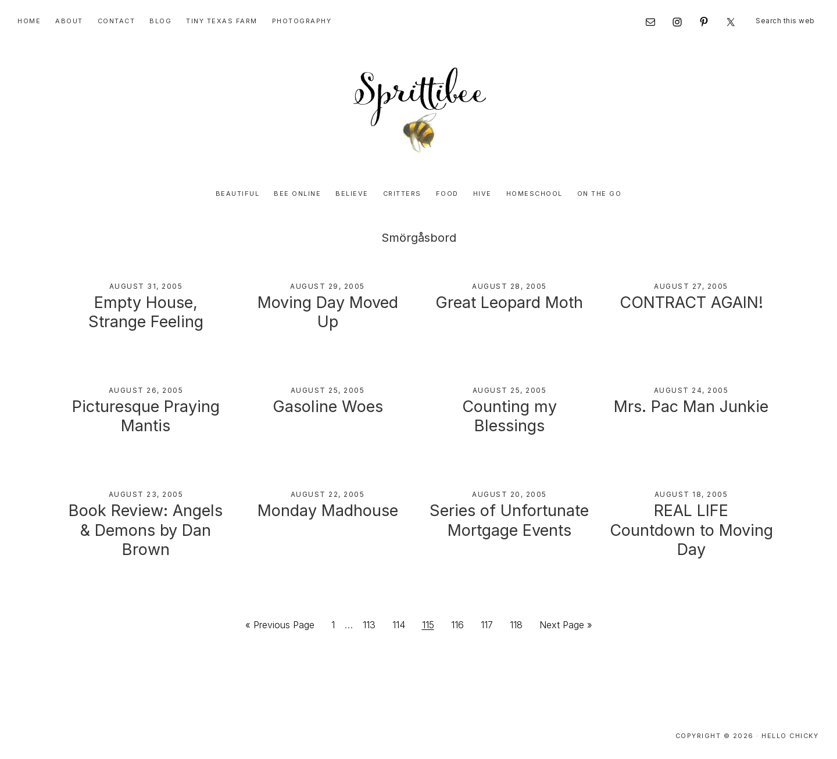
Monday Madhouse (327, 510)
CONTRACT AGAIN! (691, 302)
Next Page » (565, 627)
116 (460, 623)
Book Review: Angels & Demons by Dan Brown (146, 530)
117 (490, 623)
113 (372, 623)
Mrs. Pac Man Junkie (691, 406)
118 (519, 623)
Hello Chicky (789, 736)
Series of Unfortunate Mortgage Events (509, 520)
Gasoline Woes (328, 406)
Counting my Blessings (509, 416)
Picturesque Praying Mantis (146, 416)
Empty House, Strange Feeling (145, 312)
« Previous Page (279, 627)
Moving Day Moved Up (327, 312)
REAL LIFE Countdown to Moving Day (691, 530)
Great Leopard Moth (509, 302)
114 (402, 623)
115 (431, 623)
